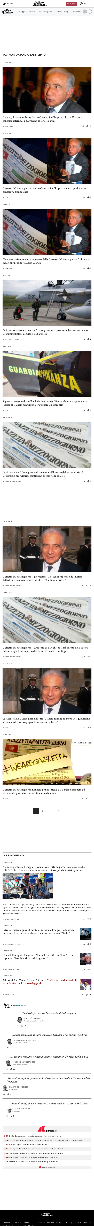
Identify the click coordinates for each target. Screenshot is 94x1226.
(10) (88, 798)
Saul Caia (8, 126)
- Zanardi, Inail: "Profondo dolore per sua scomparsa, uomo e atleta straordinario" (33, 1149)
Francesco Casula (12, 481)
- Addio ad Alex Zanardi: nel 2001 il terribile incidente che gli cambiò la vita (31, 1157)
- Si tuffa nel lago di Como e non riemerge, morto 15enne (25, 1145)
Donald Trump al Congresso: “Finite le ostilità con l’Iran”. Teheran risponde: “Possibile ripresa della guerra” (40, 956)
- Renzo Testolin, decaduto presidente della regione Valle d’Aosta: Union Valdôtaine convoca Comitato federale (43, 1140)
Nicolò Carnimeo (33, 1018)
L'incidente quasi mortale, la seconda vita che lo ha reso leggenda (40, 981)
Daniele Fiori (10, 995)
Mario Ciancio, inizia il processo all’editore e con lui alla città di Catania (49, 1103)
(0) (89, 197)
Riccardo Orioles (21, 1109)
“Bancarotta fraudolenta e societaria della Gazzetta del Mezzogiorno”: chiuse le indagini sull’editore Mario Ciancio (46, 261)
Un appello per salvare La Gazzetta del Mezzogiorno (49, 1013)
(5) (89, 481)
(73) (88, 995)
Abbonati (71, 4)
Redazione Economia (13, 944)
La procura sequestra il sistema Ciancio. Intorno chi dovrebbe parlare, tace (49, 1056)
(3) (89, 944)
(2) (89, 727)
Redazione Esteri (11, 919)
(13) (9, 1094)
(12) (88, 585)
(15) (23, 1026)
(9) (89, 339)
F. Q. (5, 197)
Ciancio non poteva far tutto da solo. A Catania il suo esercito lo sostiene (49, 1035)
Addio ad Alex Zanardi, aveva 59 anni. (24, 980)
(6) (89, 410)
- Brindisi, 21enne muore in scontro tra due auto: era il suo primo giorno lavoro (32, 1136)
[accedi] (85, 3)
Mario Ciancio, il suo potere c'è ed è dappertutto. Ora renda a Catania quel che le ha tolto (48, 1080)
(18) (88, 126)
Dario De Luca (10, 268)
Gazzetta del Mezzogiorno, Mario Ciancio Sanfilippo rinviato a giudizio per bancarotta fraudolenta (44, 190)
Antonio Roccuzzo (18, 1087)
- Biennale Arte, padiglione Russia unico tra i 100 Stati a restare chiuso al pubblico (34, 1153)
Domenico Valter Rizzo (25, 1040)
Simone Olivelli (11, 339)
